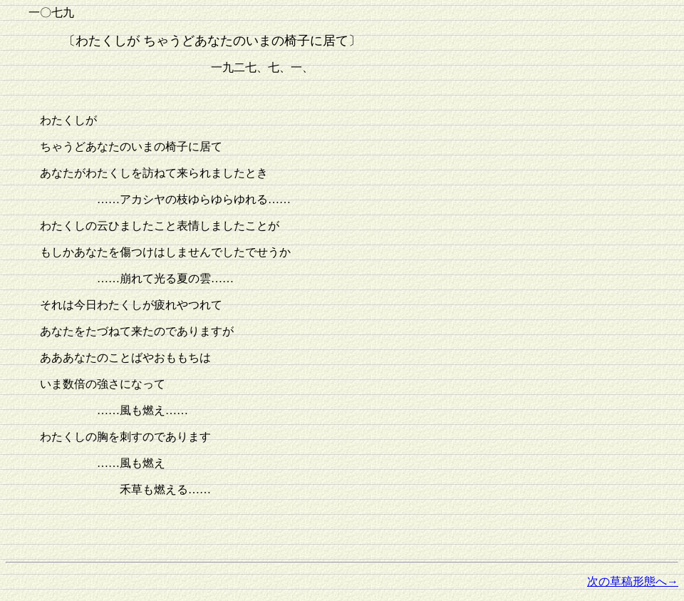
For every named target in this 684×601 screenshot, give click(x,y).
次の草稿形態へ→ (632, 581)
